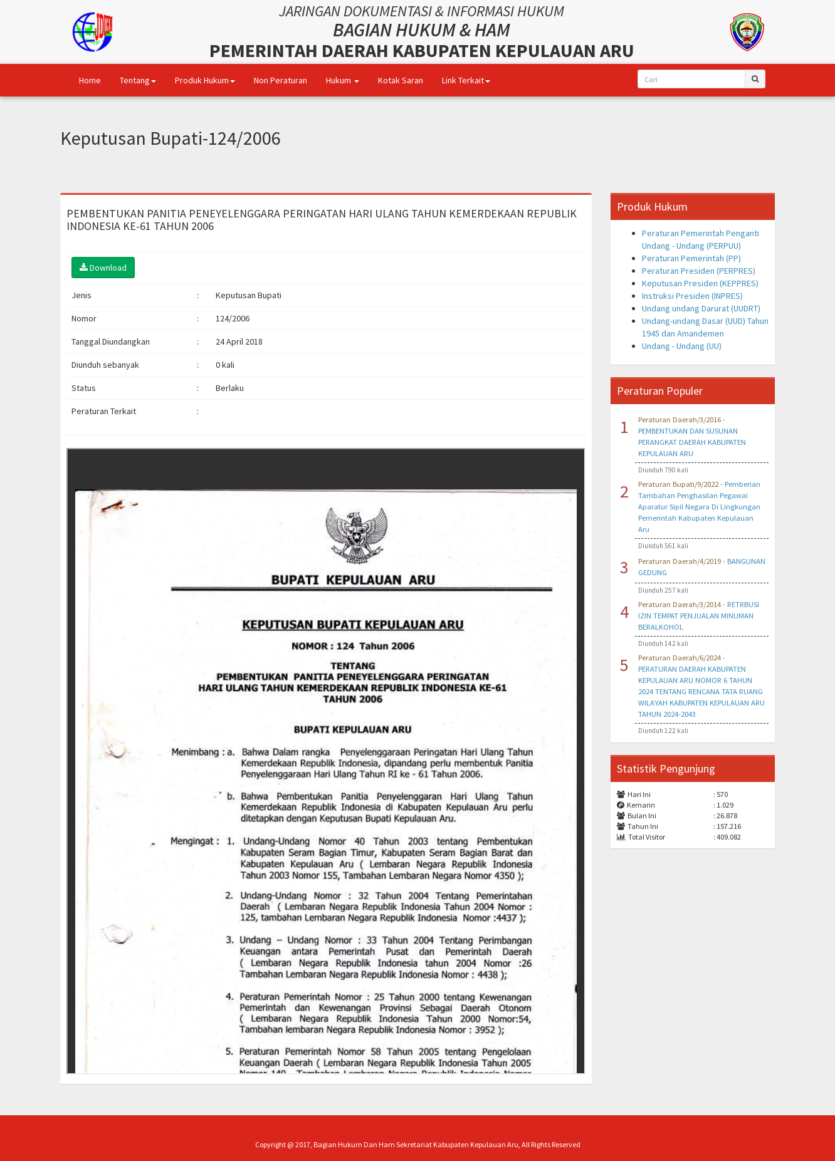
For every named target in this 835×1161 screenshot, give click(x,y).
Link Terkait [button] (466, 80)
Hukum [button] (342, 80)
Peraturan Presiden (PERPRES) (698, 270)
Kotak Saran (400, 80)
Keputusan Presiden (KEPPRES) (700, 283)
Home (90, 80)
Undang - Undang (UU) (682, 345)
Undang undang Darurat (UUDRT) (701, 308)
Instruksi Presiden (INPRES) (692, 295)
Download (103, 267)
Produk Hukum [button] (205, 80)
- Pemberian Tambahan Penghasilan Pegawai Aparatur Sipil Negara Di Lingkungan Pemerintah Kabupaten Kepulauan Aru (699, 506)
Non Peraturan (280, 80)
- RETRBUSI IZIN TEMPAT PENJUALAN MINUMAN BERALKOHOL (698, 616)
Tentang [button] (138, 80)
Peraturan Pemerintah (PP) (691, 258)
